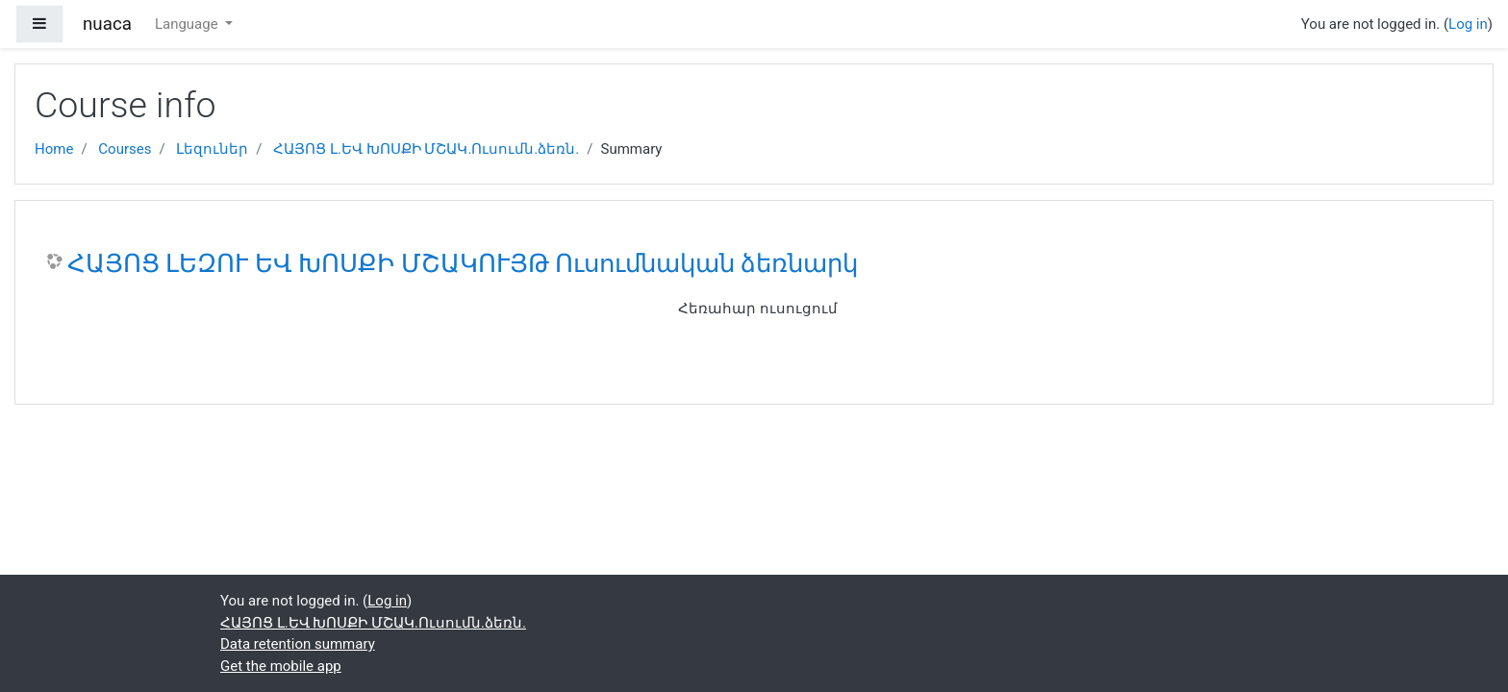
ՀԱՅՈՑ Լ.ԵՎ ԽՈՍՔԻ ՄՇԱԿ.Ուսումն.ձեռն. (426, 149)
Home (54, 149)
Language (188, 24)
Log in (1468, 24)
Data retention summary (297, 644)
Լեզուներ (212, 149)
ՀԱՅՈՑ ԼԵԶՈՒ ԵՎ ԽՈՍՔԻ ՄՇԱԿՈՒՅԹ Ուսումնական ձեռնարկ (462, 263)
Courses (124, 149)
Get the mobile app (280, 666)
